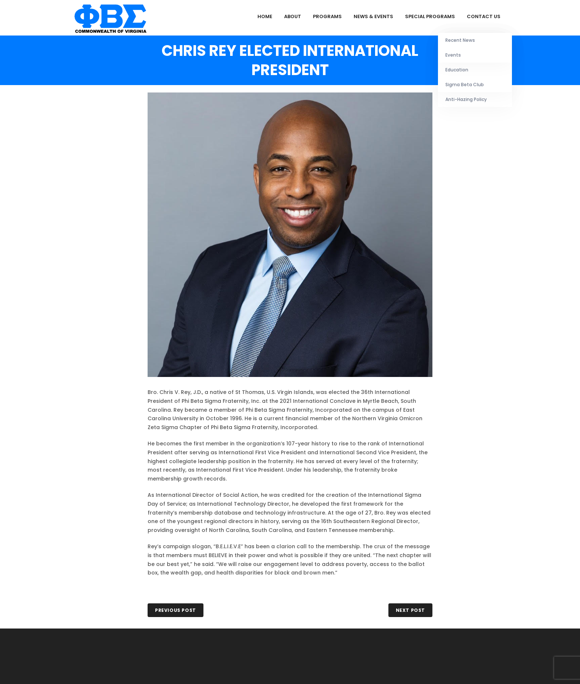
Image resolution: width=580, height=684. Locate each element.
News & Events (373, 16)
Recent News (460, 40)
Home (264, 16)
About (292, 16)
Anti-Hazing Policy (466, 99)
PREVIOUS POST (175, 610)
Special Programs (430, 16)
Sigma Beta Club (464, 84)
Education (456, 70)
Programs (327, 16)
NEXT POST (410, 610)
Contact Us (483, 16)
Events (453, 55)
